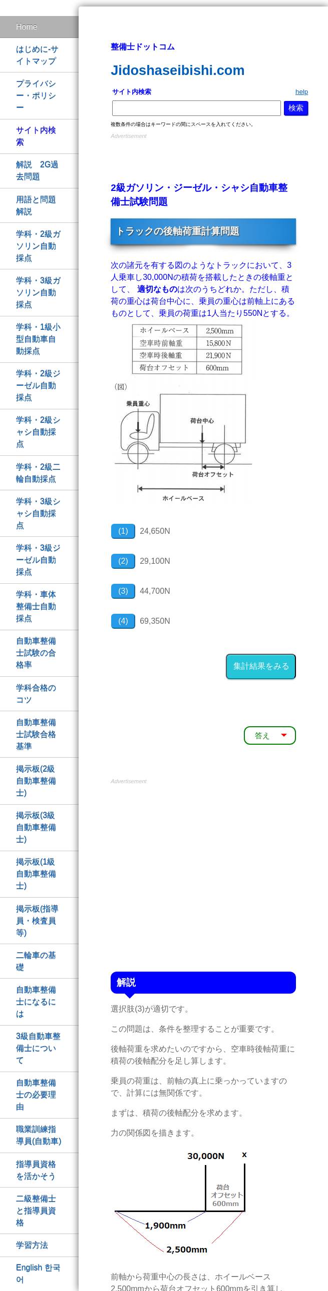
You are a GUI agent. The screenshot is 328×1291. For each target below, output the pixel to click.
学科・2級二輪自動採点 (38, 473)
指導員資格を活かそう (36, 1170)
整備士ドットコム (143, 46)
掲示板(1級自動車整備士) (36, 874)
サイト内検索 (36, 136)
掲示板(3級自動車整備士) (36, 827)
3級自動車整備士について (38, 1048)
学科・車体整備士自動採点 (36, 606)
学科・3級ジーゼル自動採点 (38, 560)
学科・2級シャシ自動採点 (38, 432)
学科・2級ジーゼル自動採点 (38, 385)
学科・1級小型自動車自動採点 (38, 339)
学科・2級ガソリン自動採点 (38, 246)
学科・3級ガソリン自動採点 (38, 292)
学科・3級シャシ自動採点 (38, 513)
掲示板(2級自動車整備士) (36, 781)
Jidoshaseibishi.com (177, 70)
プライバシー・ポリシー (36, 95)
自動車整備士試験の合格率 (36, 653)
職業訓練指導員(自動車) (39, 1135)
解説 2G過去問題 (37, 170)
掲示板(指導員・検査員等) (37, 921)
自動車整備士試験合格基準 (36, 734)
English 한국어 (38, 1274)
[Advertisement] (203, 156)
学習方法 (32, 1245)
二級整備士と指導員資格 (36, 1211)
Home (27, 26)
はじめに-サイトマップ (37, 55)
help (301, 91)
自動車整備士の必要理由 (36, 1095)
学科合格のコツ (36, 694)
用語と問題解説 (36, 205)
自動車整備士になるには (36, 1002)
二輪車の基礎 (36, 961)
